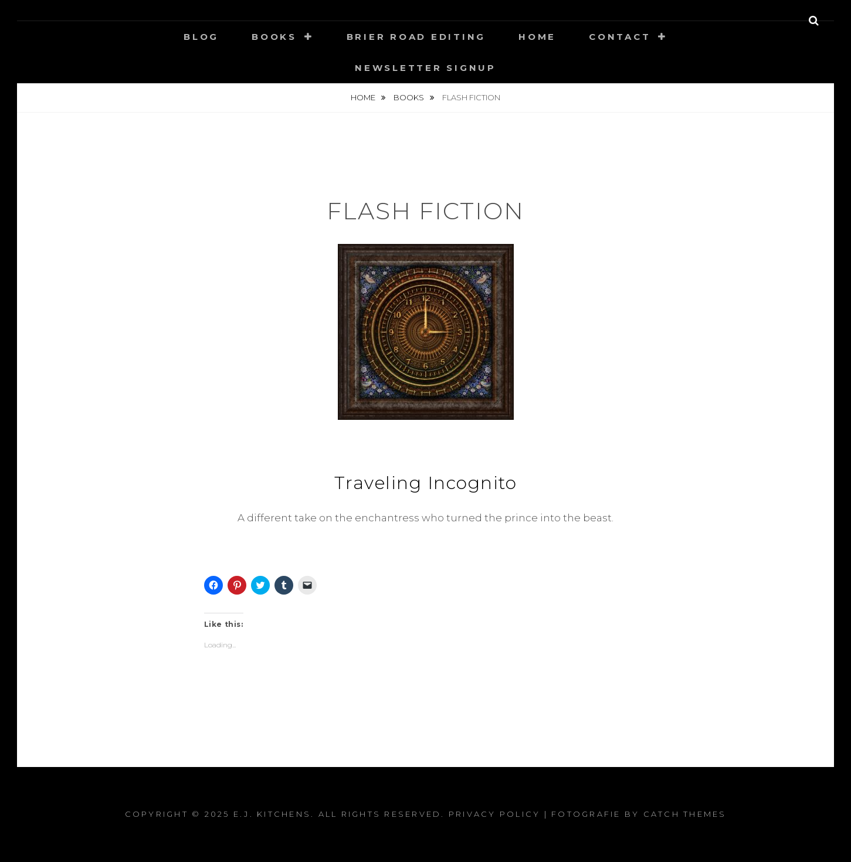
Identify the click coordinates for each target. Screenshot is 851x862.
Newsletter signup (425, 67)
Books (274, 36)
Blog (201, 36)
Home (537, 36)
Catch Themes (685, 814)
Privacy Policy (495, 814)
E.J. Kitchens (272, 814)
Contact (619, 36)
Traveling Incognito (425, 483)
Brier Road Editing (416, 36)
